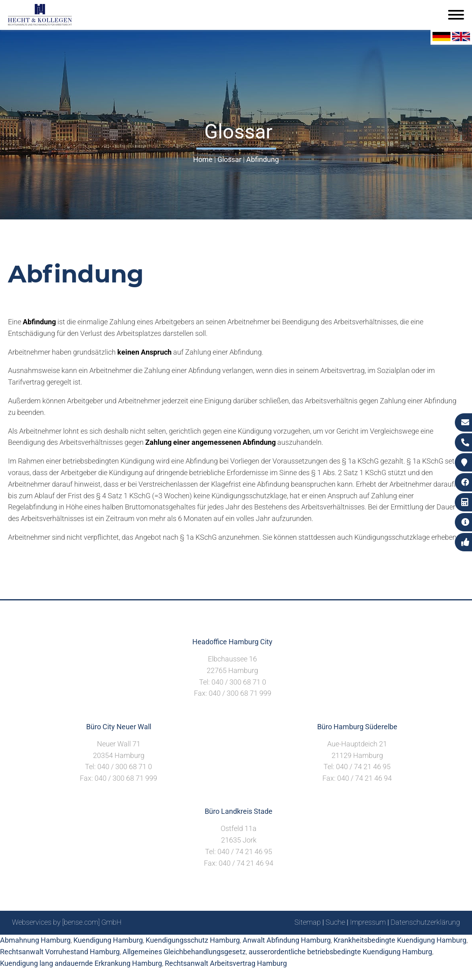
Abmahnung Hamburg (35, 940)
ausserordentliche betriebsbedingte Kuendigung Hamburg (340, 951)
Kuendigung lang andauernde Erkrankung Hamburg (81, 963)
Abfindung (262, 159)
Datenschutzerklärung (425, 922)
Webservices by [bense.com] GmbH (67, 922)
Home (203, 159)
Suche (335, 922)
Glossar (229, 159)
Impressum (368, 922)
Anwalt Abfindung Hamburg (287, 940)
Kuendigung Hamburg (108, 940)
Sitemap (307, 922)
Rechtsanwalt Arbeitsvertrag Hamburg (226, 963)
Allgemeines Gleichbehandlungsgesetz (184, 951)
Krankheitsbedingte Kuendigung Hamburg (400, 940)
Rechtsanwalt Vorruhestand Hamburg (60, 951)
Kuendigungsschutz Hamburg (193, 940)
